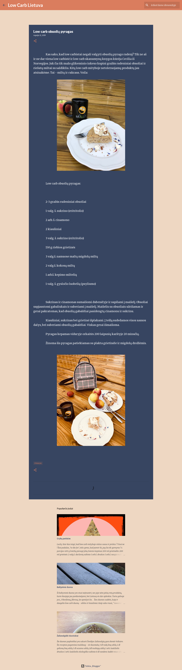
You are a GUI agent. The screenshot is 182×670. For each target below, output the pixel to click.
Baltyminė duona (65, 587)
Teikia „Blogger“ (91, 666)
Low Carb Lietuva (25, 5)
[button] (35, 41)
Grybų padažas (64, 538)
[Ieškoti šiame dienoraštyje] (165, 5)
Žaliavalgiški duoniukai (67, 636)
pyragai (38, 463)
